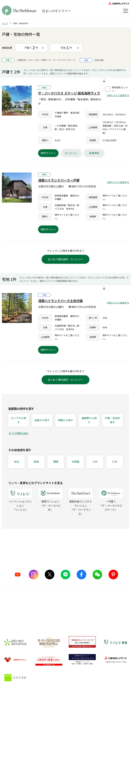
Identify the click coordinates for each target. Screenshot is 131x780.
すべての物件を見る (18, 433)
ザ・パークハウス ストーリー (13, 717)
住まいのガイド (90, 703)
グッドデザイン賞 (38, 722)
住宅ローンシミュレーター (91, 738)
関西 (55, 461)
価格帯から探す (89, 420)
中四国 (75, 461)
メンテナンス (59, 725)
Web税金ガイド (88, 746)
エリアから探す (18, 420)
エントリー (71, 153)
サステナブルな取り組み (39, 729)
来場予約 (94, 153)
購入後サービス (63, 703)
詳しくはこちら (65, 612)
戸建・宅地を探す (112, 420)
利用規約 (51, 767)
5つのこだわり (36, 710)
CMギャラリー (9, 725)
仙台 (16, 461)
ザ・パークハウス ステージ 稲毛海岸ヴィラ (69, 93)
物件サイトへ (48, 153)
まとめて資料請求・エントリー (65, 259)
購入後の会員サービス (64, 710)
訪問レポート (87, 722)
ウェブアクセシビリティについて (79, 767)
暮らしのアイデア (89, 710)
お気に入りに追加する (118, 95)
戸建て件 (31, 48)
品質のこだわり (39, 703)
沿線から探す (42, 420)
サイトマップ (22, 767)
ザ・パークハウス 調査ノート (91, 729)
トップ (5, 23)
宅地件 (66, 48)
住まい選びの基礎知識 (91, 716)
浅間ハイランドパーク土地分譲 (60, 300)
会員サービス (116, 717)
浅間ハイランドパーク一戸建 (59, 180)
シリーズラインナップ (13, 710)
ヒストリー (7, 731)
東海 (36, 461)
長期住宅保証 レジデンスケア (64, 717)
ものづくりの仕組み (39, 716)
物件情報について (108, 767)
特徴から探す (65, 420)
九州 (95, 461)
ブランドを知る (12, 703)
